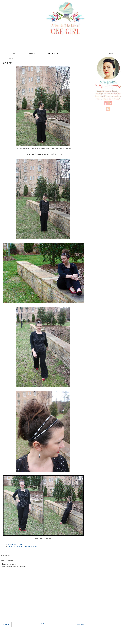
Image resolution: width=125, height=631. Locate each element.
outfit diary (20, 546)
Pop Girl (6, 62)
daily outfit (12, 546)
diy (92, 53)
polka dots (27, 546)
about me (32, 53)
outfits (72, 53)
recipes (112, 53)
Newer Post (6, 624)
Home (43, 623)
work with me (52, 53)
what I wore (34, 546)
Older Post (80, 624)
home (13, 53)
